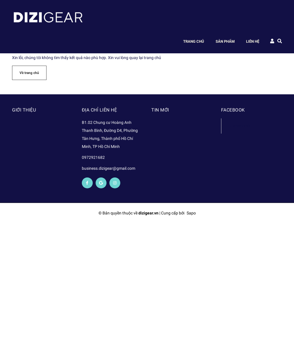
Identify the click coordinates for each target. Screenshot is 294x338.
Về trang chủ (29, 73)
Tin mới (160, 110)
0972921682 (93, 157)
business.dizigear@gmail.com (108, 168)
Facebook (240, 125)
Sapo (191, 213)
